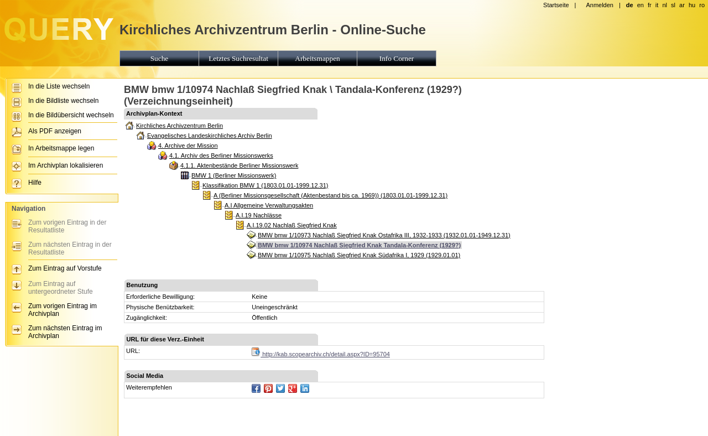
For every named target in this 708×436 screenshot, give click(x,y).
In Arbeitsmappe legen (61, 148)
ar (682, 5)
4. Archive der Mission (188, 145)
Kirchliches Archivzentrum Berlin (179, 125)
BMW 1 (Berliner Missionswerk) (233, 175)
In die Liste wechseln (59, 86)
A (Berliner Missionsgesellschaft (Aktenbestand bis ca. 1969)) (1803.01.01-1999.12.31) (330, 195)
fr (650, 5)
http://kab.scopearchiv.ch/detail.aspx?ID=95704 (321, 354)
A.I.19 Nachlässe (259, 215)
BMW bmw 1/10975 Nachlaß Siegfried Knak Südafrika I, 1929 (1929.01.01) (359, 255)
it (657, 5)
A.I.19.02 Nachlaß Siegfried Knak (292, 225)
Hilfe (34, 182)
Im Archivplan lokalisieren (65, 165)
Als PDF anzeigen (54, 131)
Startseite (556, 5)
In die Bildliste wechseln (63, 101)
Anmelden (599, 5)
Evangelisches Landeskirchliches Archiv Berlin (209, 135)
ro (702, 5)
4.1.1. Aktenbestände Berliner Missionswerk (239, 165)
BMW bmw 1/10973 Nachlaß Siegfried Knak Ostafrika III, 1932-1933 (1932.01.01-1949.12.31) (384, 235)
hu (692, 5)
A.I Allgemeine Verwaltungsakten (269, 205)
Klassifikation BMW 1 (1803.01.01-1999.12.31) (265, 185)
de (629, 5)
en (640, 5)
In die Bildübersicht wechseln (71, 115)
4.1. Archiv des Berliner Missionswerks (221, 155)
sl (673, 5)
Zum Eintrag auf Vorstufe (65, 268)
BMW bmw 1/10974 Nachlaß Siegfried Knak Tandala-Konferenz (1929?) (359, 245)
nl (664, 5)
